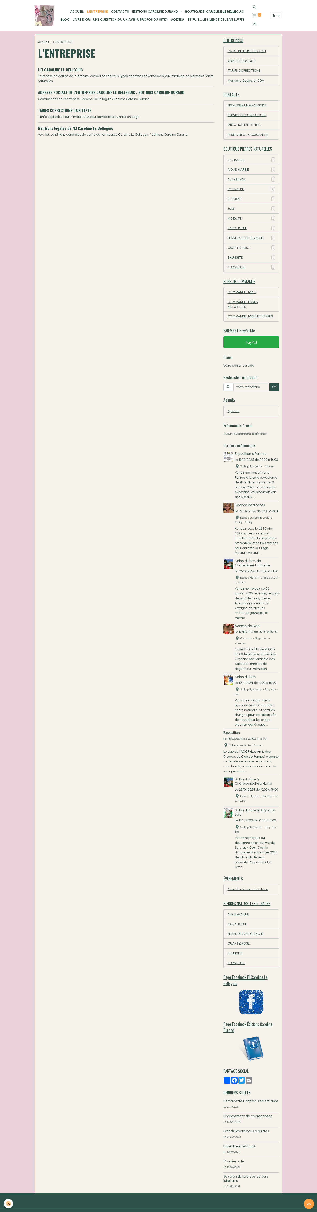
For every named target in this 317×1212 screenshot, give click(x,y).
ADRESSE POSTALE (242, 61)
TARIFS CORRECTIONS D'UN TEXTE (64, 110)
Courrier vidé (233, 1172)
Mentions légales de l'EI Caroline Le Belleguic (75, 128)
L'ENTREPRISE (97, 11)
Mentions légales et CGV (246, 81)
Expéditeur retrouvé (239, 1157)
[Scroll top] (309, 1204)
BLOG (65, 19)
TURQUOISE (251, 270)
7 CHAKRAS (251, 161)
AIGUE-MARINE (251, 171)
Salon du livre (245, 686)
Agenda (177, 19)
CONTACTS (120, 11)
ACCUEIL (77, 11)
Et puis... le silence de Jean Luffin (216, 19)
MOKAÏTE (251, 221)
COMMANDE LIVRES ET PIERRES (250, 320)
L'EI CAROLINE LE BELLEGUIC (60, 70)
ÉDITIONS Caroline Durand (155, 11)
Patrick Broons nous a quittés (246, 1142)
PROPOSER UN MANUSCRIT (248, 106)
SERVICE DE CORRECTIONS (247, 116)
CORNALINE (251, 191)
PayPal (251, 346)
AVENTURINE (251, 181)
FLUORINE (251, 201)
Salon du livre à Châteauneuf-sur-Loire (253, 790)
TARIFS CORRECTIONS (244, 71)
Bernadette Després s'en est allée (250, 1112)
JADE (251, 211)
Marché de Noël (248, 635)
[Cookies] (8, 1203)
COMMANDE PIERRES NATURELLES (243, 308)
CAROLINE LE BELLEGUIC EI (247, 51)
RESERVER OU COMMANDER (248, 136)
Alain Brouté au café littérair (248, 899)
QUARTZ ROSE (251, 250)
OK (274, 391)
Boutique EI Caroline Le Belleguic (214, 11)
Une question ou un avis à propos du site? (130, 19)
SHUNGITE (251, 260)
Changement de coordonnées (247, 1127)
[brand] (44, 15)
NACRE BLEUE (251, 231)
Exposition (231, 742)
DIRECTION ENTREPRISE (245, 126)
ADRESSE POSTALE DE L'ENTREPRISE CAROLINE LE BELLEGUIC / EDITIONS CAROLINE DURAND (111, 92)
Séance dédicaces (250, 509)
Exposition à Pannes (251, 458)
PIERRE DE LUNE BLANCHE (251, 241)
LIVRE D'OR (81, 19)
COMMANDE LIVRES (242, 296)
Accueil (43, 42)
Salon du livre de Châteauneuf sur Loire (253, 572)
